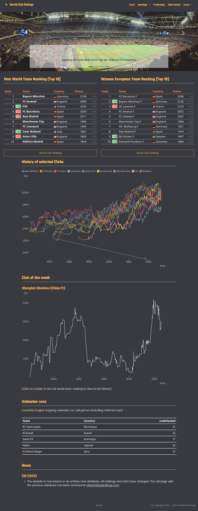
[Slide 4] (107, 67)
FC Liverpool (31, 126)
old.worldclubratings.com (102, 485)
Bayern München (34, 96)
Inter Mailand (32, 131)
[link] (144, 5)
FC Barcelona (31, 111)
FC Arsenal (29, 101)
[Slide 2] (96, 67)
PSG (25, 106)
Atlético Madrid (33, 141)
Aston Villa (30, 136)
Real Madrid (30, 116)
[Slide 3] (101, 67)
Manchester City (33, 121)
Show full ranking (50, 153)
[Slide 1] (90, 67)
